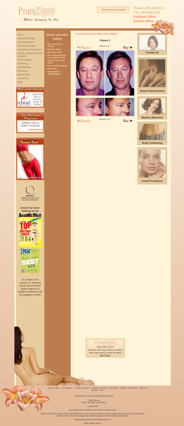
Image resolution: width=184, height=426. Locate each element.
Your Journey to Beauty (55, 45)
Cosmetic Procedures (81, 388)
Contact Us (23, 78)
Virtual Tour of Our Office (56, 61)
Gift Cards (52, 68)
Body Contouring (152, 143)
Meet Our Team (54, 52)
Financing (23, 63)
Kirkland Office (145, 16)
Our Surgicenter (26, 42)
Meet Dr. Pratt (53, 49)
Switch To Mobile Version (92, 423)
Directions (23, 71)
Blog (20, 82)
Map (101, 355)
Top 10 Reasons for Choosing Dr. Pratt (56, 56)
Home (21, 34)
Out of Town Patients (57, 66)
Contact (107, 355)
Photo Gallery (25, 59)
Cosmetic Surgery (27, 46)
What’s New (24, 74)
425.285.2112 (154, 8)
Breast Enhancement (152, 91)
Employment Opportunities (54, 72)
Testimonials (24, 67)
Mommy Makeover (152, 117)
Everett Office (144, 21)
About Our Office (26, 38)
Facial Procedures (152, 181)
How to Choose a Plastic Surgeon (30, 54)
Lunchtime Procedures (29, 49)
